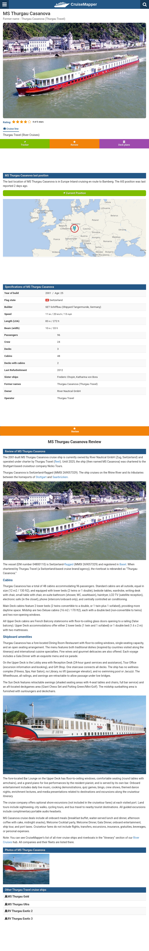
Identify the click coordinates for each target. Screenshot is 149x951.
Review (74, 143)
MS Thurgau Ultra (18, 904)
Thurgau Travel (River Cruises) (21, 134)
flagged (69, 564)
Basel (122, 564)
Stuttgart (41, 477)
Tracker (25, 143)
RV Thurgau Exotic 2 (20, 911)
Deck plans (124, 143)
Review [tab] (74, 430)
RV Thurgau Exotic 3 (20, 918)
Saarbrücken (60, 477)
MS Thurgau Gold (18, 896)
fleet (57, 461)
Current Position (74, 193)
